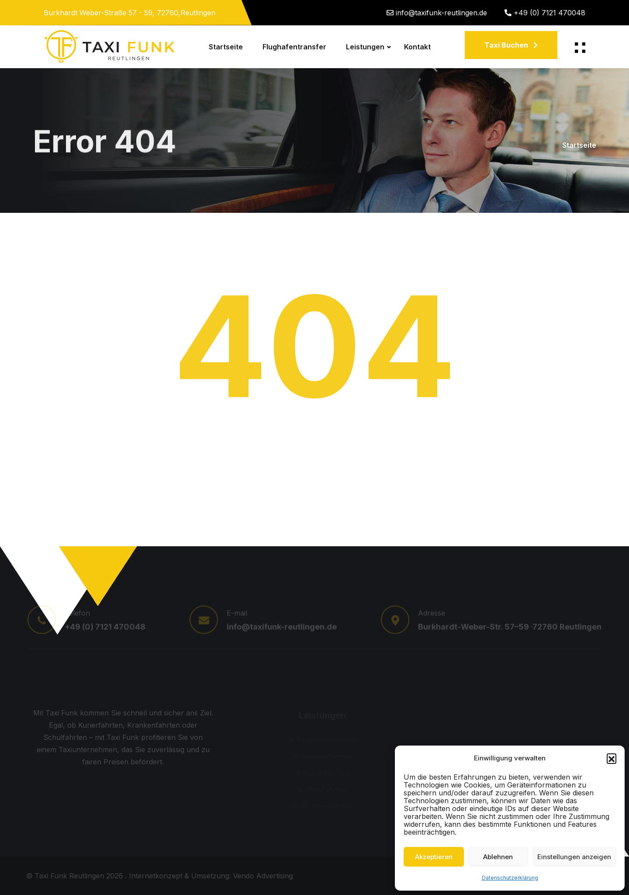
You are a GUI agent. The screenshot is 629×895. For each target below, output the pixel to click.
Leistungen (365, 46)
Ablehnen (498, 857)
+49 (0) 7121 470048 (549, 12)
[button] (611, 758)
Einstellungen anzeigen (574, 857)
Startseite (226, 46)
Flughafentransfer (294, 46)
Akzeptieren (434, 857)
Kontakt (417, 46)
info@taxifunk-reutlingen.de (441, 12)
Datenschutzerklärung (510, 877)
